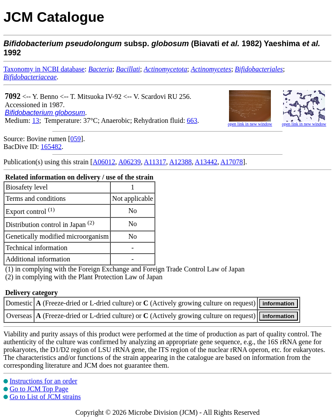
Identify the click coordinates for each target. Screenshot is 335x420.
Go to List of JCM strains (45, 396)
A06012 (103, 162)
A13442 (206, 162)
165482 (51, 146)
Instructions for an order (43, 381)
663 (192, 120)
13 (35, 120)
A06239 (129, 162)
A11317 (155, 162)
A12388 (180, 162)
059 (75, 138)
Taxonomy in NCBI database (44, 69)
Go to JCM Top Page (39, 389)
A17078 (231, 162)
